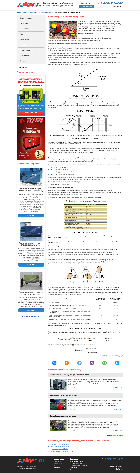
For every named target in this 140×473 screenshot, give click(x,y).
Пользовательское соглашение (78, 465)
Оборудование (25, 29)
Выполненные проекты (76, 461)
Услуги (22, 34)
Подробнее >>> (117, 387)
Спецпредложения (26, 50)
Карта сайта (73, 467)
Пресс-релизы (74, 459)
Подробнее (31, 215)
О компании (24, 23)
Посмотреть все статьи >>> (114, 435)
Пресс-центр (24, 39)
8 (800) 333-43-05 (112, 3)
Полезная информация (76, 463)
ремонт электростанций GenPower (62, 451)
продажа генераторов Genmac (61, 446)
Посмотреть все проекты (31, 317)
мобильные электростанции (60, 444)
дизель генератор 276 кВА (59, 449)
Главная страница (26, 18)
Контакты (23, 61)
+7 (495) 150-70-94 (117, 7)
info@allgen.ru (86, 3)
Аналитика (23, 45)
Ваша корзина (25, 55)
